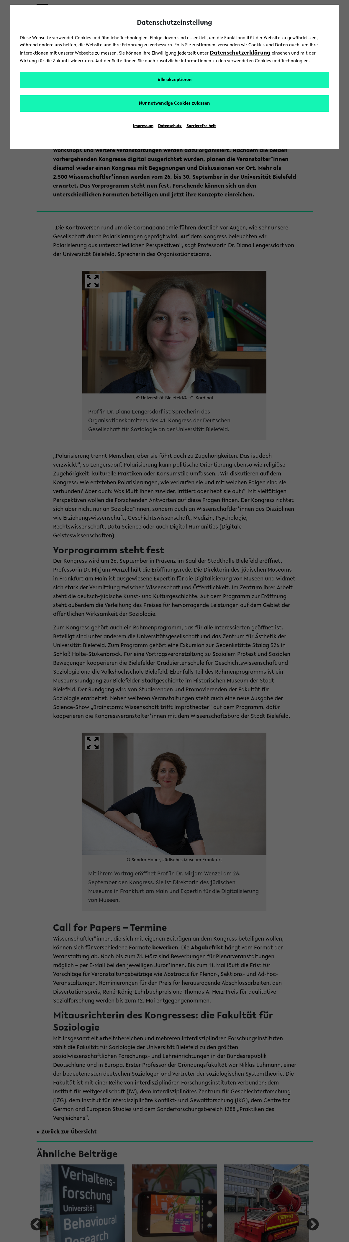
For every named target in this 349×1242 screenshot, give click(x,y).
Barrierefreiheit (201, 126)
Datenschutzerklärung (240, 53)
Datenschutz (170, 126)
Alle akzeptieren (175, 80)
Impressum (143, 126)
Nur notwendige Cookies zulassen (174, 103)
